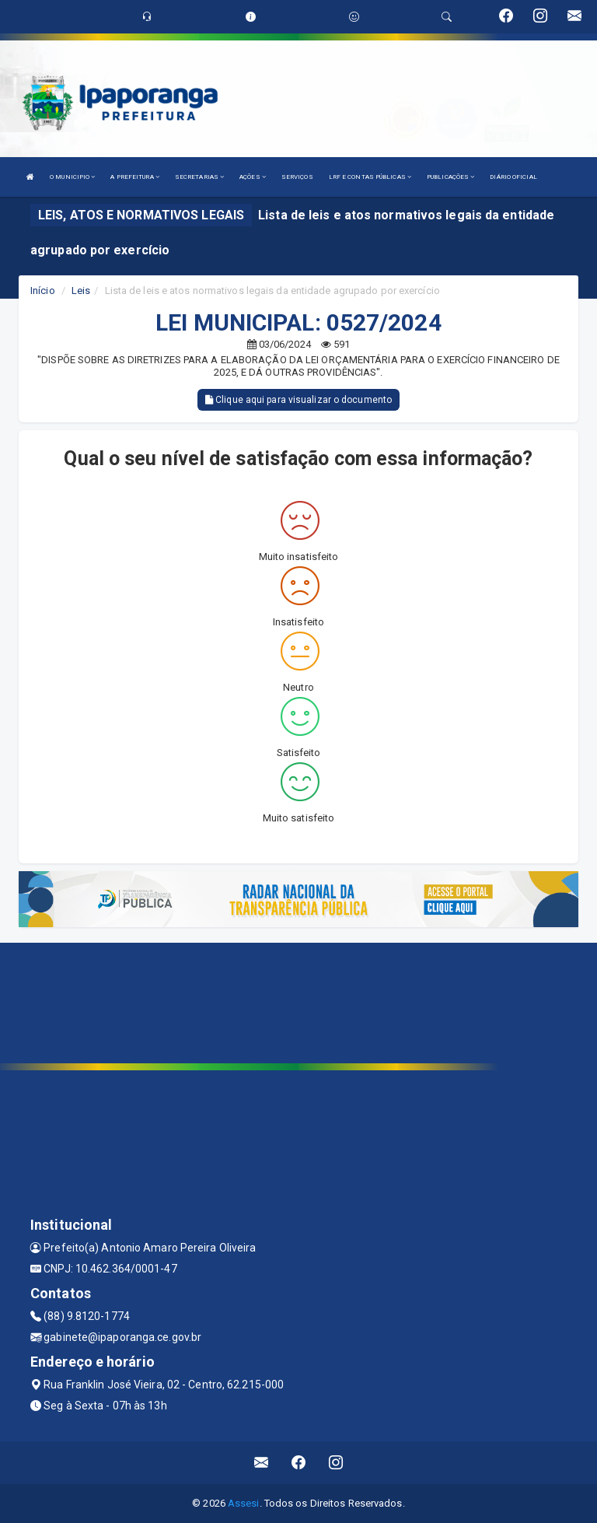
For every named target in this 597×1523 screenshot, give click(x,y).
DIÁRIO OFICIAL (513, 176)
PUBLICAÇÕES (450, 176)
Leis (81, 290)
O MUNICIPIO (72, 176)
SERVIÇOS (297, 176)
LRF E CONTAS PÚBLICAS (370, 176)
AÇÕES (252, 176)
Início (42, 290)
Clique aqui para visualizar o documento (298, 399)
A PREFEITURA (134, 176)
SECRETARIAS (199, 176)
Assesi (244, 1503)
